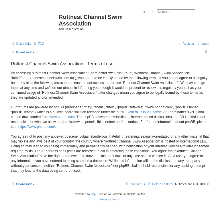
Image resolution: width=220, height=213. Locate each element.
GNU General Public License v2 (142, 112)
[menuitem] (38, 43)
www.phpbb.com (62, 117)
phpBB (95, 194)
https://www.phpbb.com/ (36, 127)
